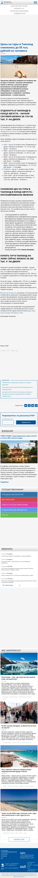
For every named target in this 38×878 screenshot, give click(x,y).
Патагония (5, 697)
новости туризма (26, 742)
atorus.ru (15, 876)
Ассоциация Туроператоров (8, 2)
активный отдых (13, 697)
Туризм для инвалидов (19, 11)
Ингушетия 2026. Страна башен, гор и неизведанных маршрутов (15, 562)
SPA (16, 833)
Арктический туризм (19, 6)
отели (25, 833)
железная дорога (7, 742)
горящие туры (14, 350)
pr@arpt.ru (16, 868)
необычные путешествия (25, 697)
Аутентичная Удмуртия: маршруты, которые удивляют (16, 556)
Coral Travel (16, 131)
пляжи (9, 786)
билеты (14, 742)
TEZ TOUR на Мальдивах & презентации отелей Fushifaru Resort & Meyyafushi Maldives (18, 581)
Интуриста (4, 131)
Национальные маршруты (14, 510)
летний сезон (6, 833)
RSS (2, 858)
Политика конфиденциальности (9, 851)
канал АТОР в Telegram (17, 382)
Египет (4, 786)
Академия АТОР (19, 13)
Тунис (20, 833)
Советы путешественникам (15, 505)
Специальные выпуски (12, 494)
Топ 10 (5, 515)
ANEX (5, 145)
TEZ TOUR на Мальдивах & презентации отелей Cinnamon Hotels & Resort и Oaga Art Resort (17, 569)
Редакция (4, 854)
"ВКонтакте (26, 387)
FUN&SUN (7, 169)
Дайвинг (22, 786)
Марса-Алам (15, 786)
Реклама (4, 856)
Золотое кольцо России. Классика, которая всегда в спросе (17, 575)
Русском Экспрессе (9, 293)
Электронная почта (7, 419)
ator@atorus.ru (13, 865)
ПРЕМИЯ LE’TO (19, 8)
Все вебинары (7, 585)
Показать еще (19, 839)
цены (8, 350)
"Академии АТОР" (6, 396)
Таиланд (3, 350)
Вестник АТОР (8, 500)
